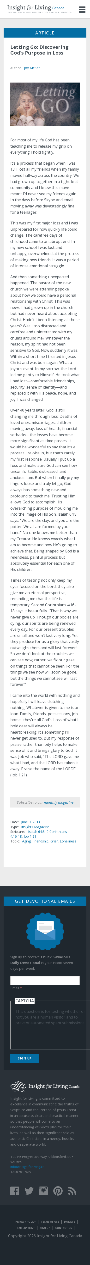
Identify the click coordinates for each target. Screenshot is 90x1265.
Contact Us (63, 1228)
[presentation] (51, 1035)
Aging (26, 841)
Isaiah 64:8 (36, 831)
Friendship (40, 841)
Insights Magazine (35, 827)
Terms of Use (50, 1221)
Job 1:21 (30, 836)
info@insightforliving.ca (27, 1167)
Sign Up (25, 1058)
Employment (26, 1228)
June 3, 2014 (30, 822)
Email (16, 988)
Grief (54, 841)
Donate (69, 1221)
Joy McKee (32, 68)
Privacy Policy (25, 1221)
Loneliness (68, 841)
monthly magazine (58, 802)
